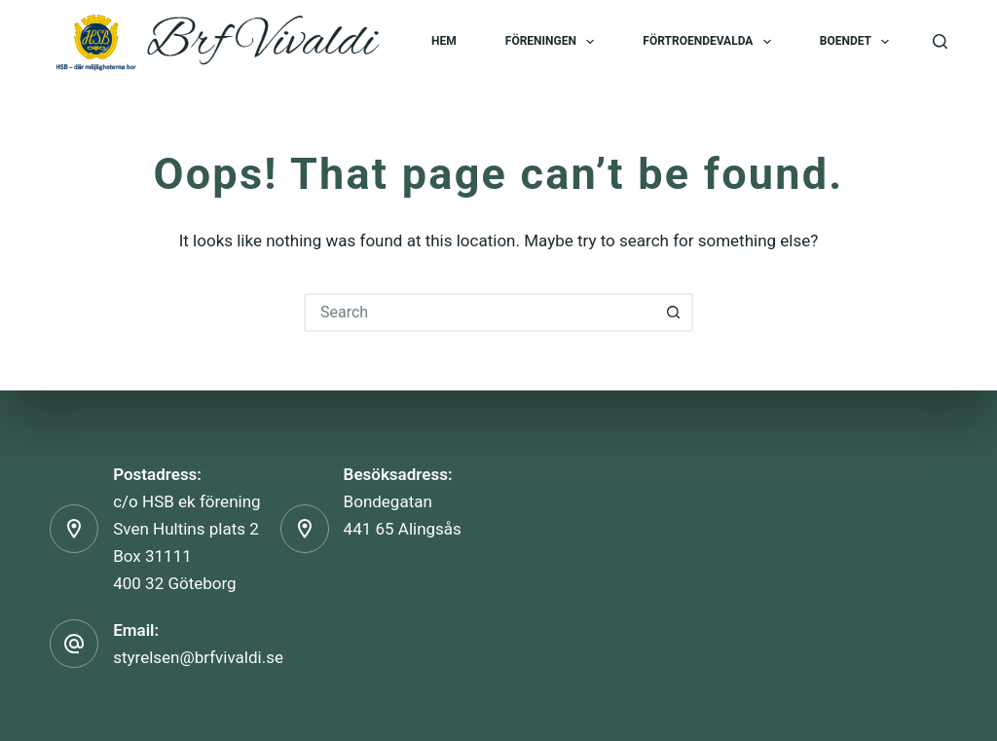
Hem (444, 41)
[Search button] (673, 312)
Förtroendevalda (710, 42)
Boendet (859, 42)
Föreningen (554, 42)
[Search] (940, 41)
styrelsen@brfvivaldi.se (198, 657)
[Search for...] (479, 312)
